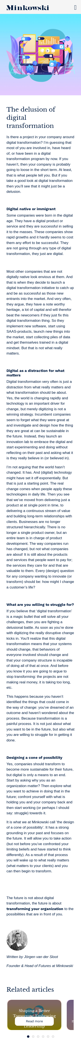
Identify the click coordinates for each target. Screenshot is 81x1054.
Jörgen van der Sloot (41, 957)
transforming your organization (34, 909)
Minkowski (64, 966)
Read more (34, 1021)
